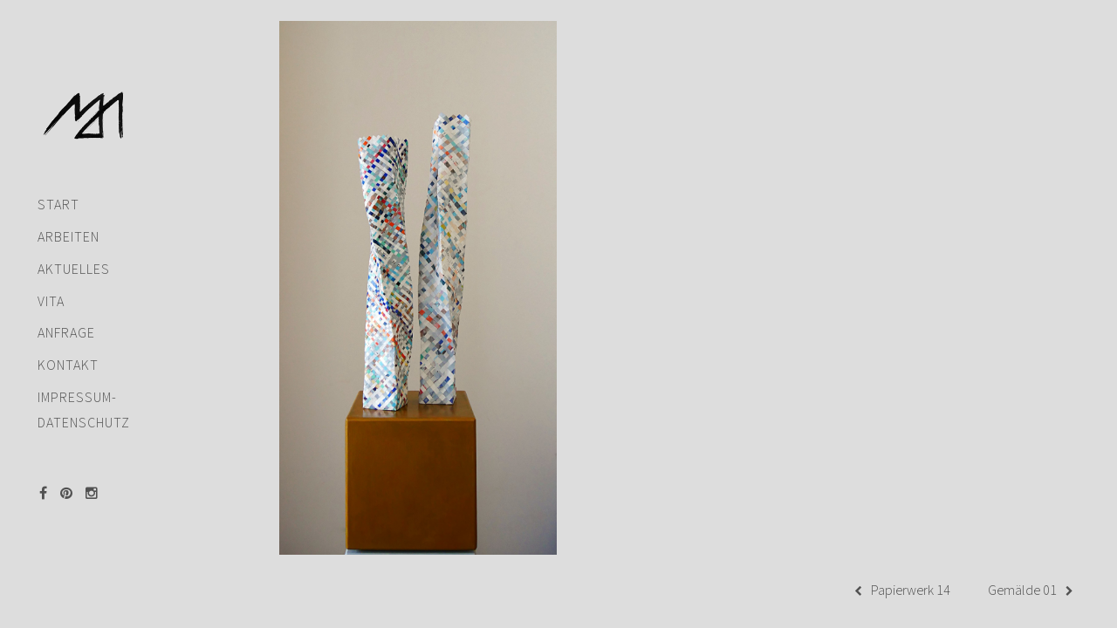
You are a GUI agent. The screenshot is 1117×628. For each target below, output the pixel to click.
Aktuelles (74, 244)
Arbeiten (68, 211)
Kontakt (68, 340)
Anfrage (66, 307)
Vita (51, 275)
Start (58, 179)
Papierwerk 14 (902, 591)
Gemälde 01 (1030, 591)
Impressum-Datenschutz (84, 384)
